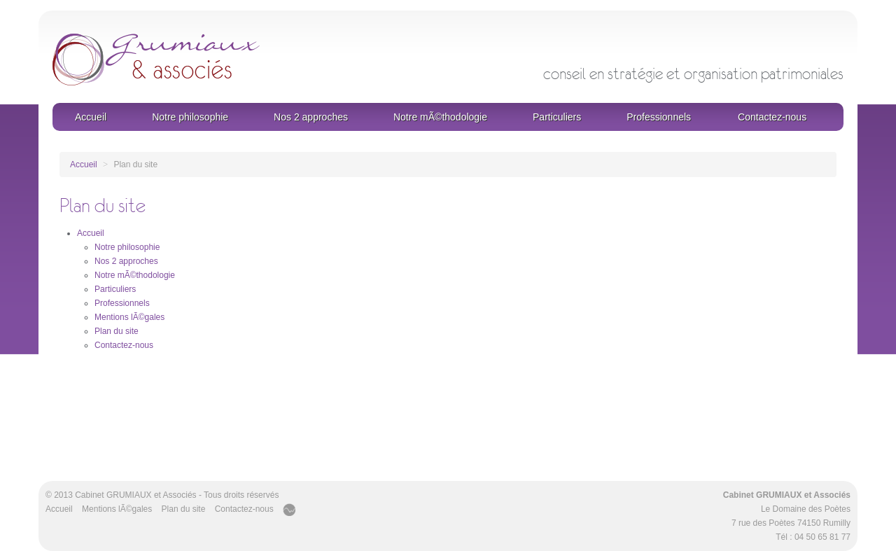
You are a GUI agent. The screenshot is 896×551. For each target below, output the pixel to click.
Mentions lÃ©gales (129, 317)
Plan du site (116, 331)
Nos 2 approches (311, 117)
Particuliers (557, 117)
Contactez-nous (772, 117)
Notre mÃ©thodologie (440, 117)
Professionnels (658, 117)
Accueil (90, 117)
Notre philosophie (190, 117)
